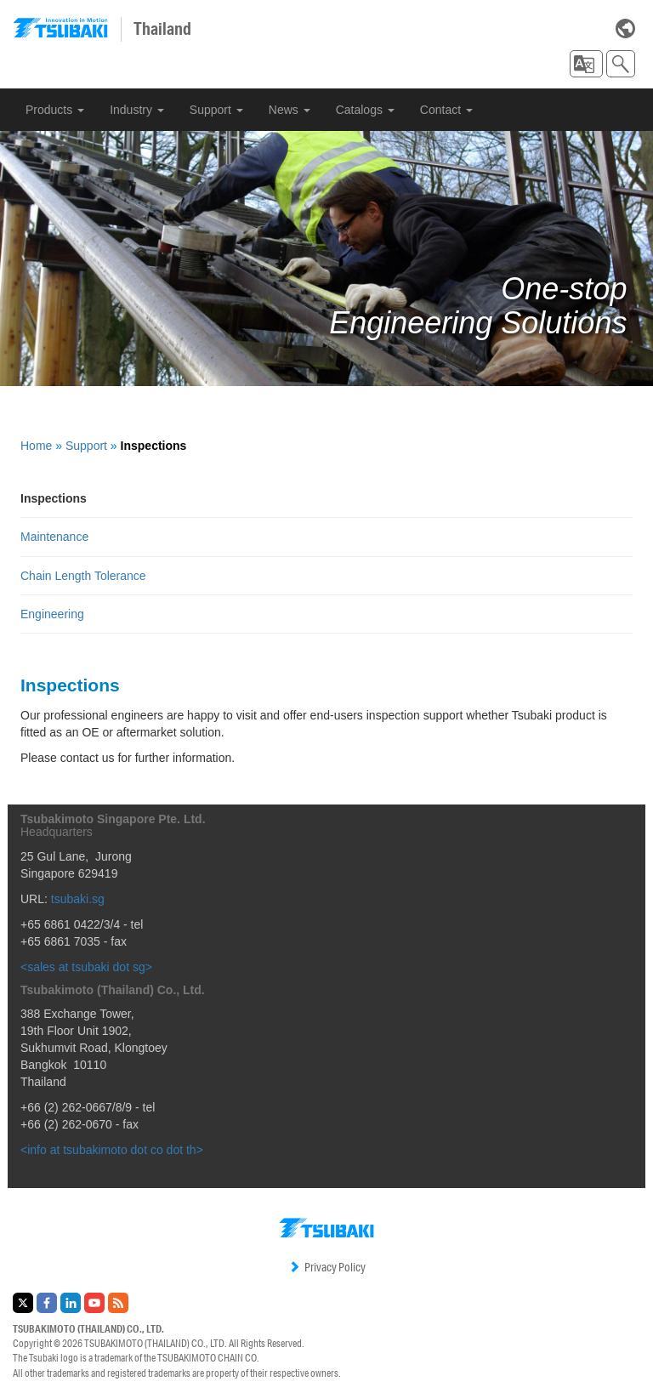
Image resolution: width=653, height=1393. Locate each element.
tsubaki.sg (78, 899)
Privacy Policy (327, 1267)
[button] (586, 64)
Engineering (52, 614)
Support (216, 110)
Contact (446, 110)
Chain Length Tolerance (83, 576)
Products (55, 110)
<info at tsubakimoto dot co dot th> (111, 1150)
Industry (137, 110)
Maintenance (54, 536)
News (289, 110)
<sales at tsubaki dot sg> (86, 967)
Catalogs (365, 110)
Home (36, 445)
